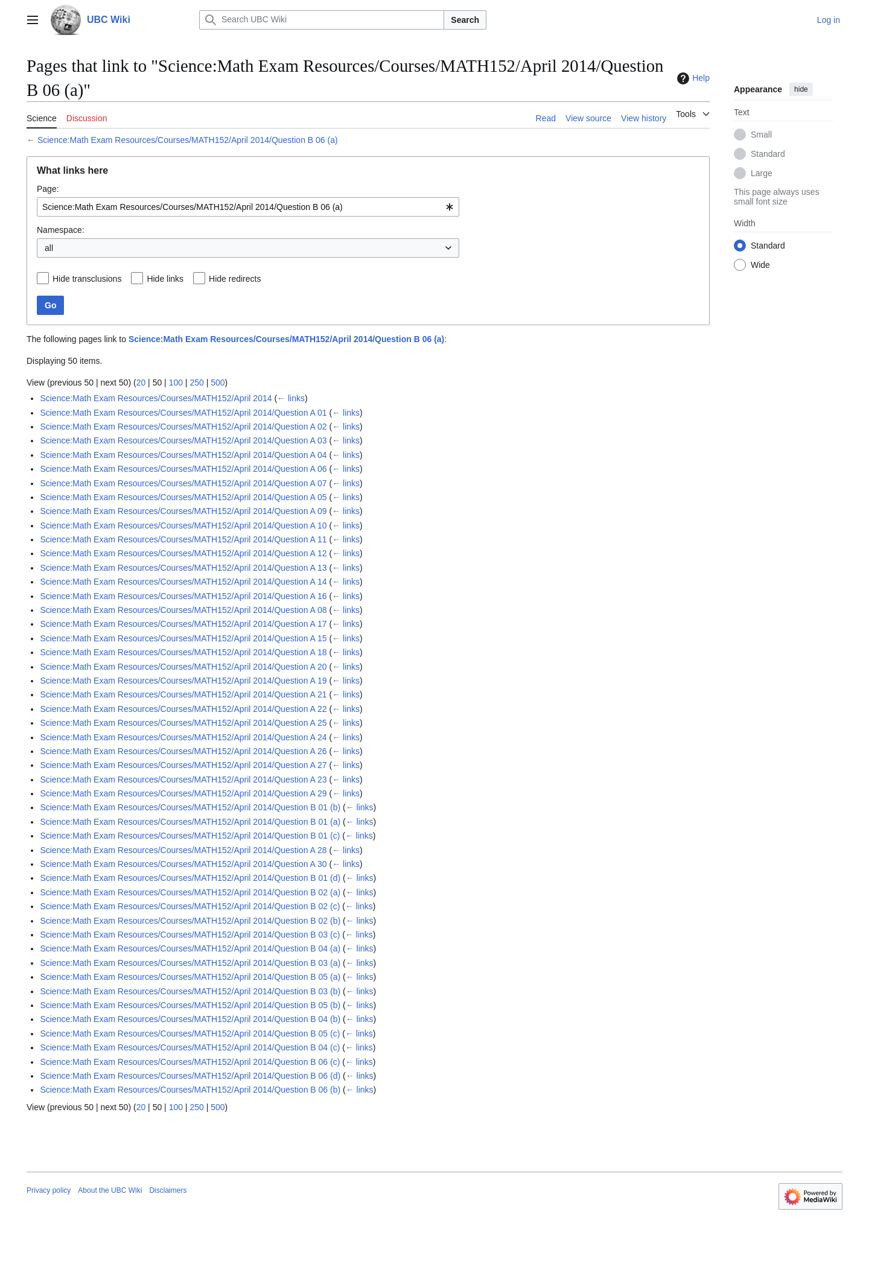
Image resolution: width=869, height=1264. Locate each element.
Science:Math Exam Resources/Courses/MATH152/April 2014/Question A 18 (183, 652)
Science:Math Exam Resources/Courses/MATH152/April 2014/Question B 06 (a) (187, 140)
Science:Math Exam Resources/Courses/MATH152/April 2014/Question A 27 (183, 765)
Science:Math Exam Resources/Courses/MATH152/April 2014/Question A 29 (183, 793)
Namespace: (60, 230)
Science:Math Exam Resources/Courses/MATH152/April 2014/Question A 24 (183, 737)
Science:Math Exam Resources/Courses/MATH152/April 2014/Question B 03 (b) (190, 991)
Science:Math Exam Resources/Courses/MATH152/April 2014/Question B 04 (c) (190, 1047)
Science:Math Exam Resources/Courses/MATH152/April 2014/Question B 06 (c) (190, 1062)
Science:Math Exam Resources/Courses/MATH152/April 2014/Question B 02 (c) (190, 906)
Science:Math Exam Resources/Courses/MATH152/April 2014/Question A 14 (183, 581)
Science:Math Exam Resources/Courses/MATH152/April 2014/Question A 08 (183, 610)
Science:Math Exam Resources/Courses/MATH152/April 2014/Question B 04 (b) (190, 1019)
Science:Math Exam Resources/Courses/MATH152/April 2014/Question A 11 (183, 539)
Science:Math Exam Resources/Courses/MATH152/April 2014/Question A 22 (183, 709)
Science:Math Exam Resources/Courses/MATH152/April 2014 (156, 398)
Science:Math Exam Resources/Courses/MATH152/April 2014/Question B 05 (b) (190, 1005)
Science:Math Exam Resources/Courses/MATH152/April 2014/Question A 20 (183, 667)
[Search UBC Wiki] (321, 20)
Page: (48, 189)
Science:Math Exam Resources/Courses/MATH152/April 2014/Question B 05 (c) (190, 1033)
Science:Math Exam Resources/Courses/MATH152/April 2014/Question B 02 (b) (190, 921)
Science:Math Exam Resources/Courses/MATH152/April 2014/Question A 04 (183, 455)
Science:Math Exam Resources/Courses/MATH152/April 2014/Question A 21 (183, 694)
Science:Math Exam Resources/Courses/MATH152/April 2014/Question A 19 (183, 680)
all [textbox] (49, 248)
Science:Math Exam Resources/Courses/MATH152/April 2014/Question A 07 (183, 483)
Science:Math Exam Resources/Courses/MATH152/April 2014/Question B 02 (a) (190, 892)
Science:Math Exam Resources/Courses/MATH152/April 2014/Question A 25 (183, 723)
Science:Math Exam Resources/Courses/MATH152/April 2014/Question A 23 (183, 779)
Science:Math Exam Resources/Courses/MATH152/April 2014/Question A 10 (183, 525)
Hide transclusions (87, 279)
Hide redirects (235, 279)
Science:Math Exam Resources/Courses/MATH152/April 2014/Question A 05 (183, 497)
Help (692, 78)
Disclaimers (167, 1190)
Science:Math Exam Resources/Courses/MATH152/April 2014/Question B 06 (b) (190, 1089)
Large (761, 173)
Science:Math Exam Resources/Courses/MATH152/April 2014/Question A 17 (183, 624)
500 (217, 382)
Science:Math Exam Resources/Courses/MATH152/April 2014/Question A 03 (183, 440)
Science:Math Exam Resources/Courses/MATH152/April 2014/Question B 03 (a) (190, 963)
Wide (760, 265)
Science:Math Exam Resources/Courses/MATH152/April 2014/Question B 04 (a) (190, 948)
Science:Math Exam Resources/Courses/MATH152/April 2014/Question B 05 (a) (190, 977)
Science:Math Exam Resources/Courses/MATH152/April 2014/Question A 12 (183, 553)
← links (291, 398)
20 (141, 382)
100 (176, 382)
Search (465, 20)
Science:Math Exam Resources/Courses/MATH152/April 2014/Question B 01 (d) (190, 878)
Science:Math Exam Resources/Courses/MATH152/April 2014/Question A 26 (183, 751)
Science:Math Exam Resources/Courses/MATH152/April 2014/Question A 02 (183, 426)
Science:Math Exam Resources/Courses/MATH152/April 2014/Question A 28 (183, 850)
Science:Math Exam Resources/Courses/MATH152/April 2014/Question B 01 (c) (190, 835)
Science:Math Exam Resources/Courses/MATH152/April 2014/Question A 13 (183, 568)
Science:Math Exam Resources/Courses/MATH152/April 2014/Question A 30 (183, 864)
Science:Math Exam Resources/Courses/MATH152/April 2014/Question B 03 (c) (190, 934)
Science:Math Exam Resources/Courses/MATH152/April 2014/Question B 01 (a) (190, 822)
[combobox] (248, 207)
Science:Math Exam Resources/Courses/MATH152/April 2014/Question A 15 (183, 638)
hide (801, 89)
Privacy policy (49, 1190)
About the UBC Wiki (110, 1190)
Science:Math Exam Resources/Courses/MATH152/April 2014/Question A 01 (183, 413)
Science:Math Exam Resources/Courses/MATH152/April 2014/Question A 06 (183, 469)
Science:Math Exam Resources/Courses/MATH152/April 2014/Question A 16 (183, 596)
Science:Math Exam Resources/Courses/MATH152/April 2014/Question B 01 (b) (190, 807)
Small (761, 134)
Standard (768, 154)
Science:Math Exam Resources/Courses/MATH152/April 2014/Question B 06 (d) (190, 1076)
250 (196, 382)
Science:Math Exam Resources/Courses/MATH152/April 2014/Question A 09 (183, 511)
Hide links (165, 279)
